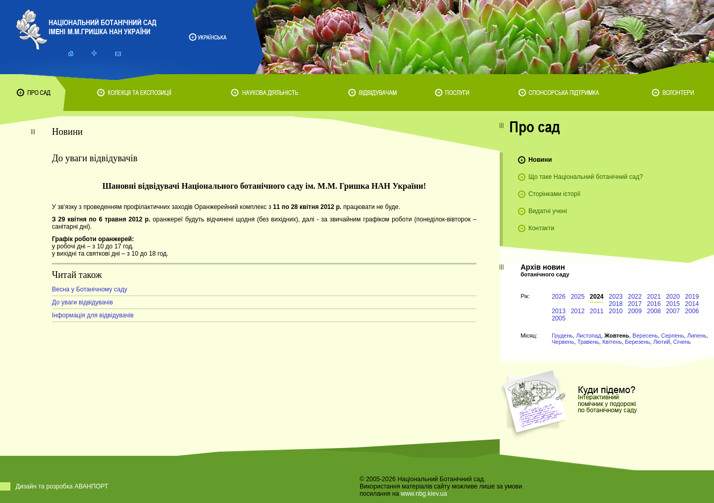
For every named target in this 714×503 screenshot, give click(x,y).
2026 (559, 296)
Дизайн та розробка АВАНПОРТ (62, 486)
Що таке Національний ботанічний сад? (585, 176)
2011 (597, 311)
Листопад (588, 335)
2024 (597, 296)
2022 (635, 296)
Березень (637, 342)
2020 (673, 296)
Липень (696, 335)
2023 (616, 296)
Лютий (661, 342)
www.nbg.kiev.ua (424, 493)
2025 (578, 296)
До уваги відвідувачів (82, 302)
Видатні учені (547, 211)
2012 (578, 311)
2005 (559, 318)
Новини (540, 159)
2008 (654, 311)
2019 (692, 296)
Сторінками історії (554, 194)
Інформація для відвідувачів (92, 315)
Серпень (672, 335)
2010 (616, 311)
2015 (673, 304)
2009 (635, 311)
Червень (563, 342)
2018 (616, 304)
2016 (654, 304)
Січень (682, 342)
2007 (673, 311)
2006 (692, 311)
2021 (654, 296)
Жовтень (617, 335)
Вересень (645, 335)
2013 (559, 311)
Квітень (612, 342)
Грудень (562, 335)
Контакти (541, 228)
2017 (635, 304)
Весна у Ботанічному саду (89, 289)
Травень (588, 342)
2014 (692, 304)
